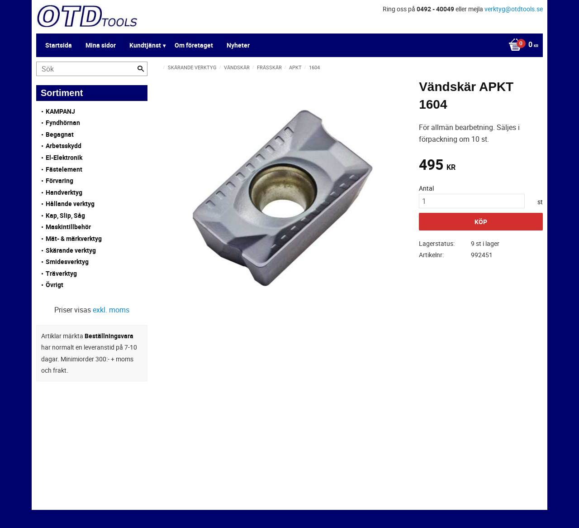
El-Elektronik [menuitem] (64, 157)
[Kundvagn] (521, 45)
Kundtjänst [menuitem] (145, 45)
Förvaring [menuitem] (59, 180)
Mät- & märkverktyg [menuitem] (74, 238)
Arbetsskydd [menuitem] (63, 145)
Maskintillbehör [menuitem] (68, 226)
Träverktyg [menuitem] (61, 273)
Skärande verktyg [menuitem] (71, 250)
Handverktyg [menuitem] (64, 192)
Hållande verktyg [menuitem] (70, 203)
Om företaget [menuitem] (194, 45)
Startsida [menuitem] (58, 45)
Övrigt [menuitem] (54, 284)
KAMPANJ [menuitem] (60, 111)
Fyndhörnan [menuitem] (63, 122)
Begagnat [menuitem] (60, 134)
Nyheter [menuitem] (238, 45)
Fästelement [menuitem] (64, 169)
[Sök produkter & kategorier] (91, 69)
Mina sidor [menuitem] (100, 45)
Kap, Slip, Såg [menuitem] (65, 215)
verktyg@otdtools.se (513, 9)
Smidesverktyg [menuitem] (67, 261)
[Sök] (140, 69)
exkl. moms (111, 310)
